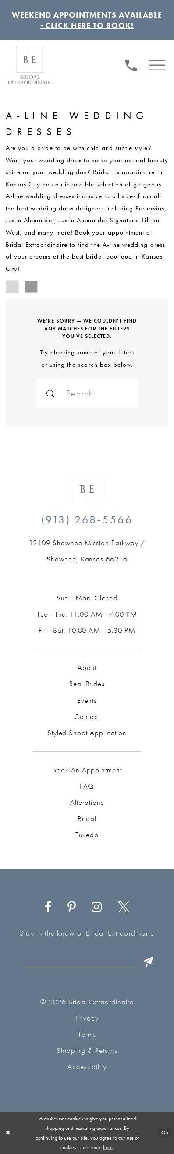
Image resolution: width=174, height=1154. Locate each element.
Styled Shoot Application (87, 732)
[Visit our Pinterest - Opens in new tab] (71, 907)
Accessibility (87, 1066)
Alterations (86, 802)
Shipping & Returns (87, 1050)
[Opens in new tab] (87, 551)
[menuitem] (131, 64)
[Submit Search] (50, 393)
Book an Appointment (87, 770)
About (87, 667)
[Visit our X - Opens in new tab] (123, 907)
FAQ (87, 786)
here (108, 1147)
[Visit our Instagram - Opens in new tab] (97, 907)
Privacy (87, 1018)
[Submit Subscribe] (148, 961)
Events (87, 700)
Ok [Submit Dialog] (165, 1132)
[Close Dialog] (8, 1133)
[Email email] (88, 961)
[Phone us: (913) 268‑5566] (131, 64)
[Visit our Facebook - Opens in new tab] (48, 907)
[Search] (87, 393)
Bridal (87, 818)
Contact (87, 716)
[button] (157, 64)
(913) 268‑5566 (87, 519)
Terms (87, 1034)
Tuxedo (87, 834)
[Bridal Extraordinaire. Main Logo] (30, 65)
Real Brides (87, 683)
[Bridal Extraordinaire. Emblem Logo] (87, 489)
